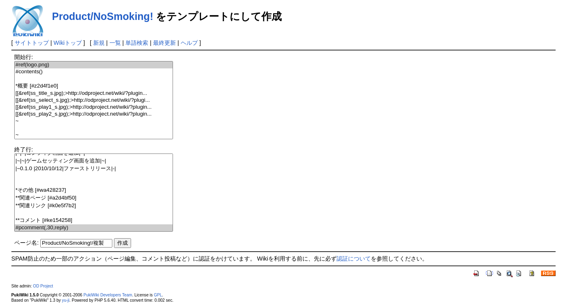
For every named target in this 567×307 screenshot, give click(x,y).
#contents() (94, 71)
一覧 (115, 42)
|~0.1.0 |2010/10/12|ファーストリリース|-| (94, 169)
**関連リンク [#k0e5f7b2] (94, 206)
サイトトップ (32, 42)
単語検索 (136, 42)
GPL (158, 295)
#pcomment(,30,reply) (94, 227)
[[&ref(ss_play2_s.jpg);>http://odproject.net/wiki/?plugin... (94, 114)
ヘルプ (189, 42)
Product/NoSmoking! (102, 16)
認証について (354, 258)
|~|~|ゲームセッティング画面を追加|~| (94, 161)
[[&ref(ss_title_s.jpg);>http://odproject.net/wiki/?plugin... (94, 93)
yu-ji (65, 300)
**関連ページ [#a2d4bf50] (94, 198)
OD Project (43, 286)
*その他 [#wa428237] (94, 190)
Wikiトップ (68, 42)
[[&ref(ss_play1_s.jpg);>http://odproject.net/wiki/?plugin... (94, 107)
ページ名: (26, 242)
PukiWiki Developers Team (107, 295)
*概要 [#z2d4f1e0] (94, 86)
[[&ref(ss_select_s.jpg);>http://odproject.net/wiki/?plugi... (94, 100)
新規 (99, 42)
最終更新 (164, 42)
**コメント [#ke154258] (94, 220)
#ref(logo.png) (94, 64)
